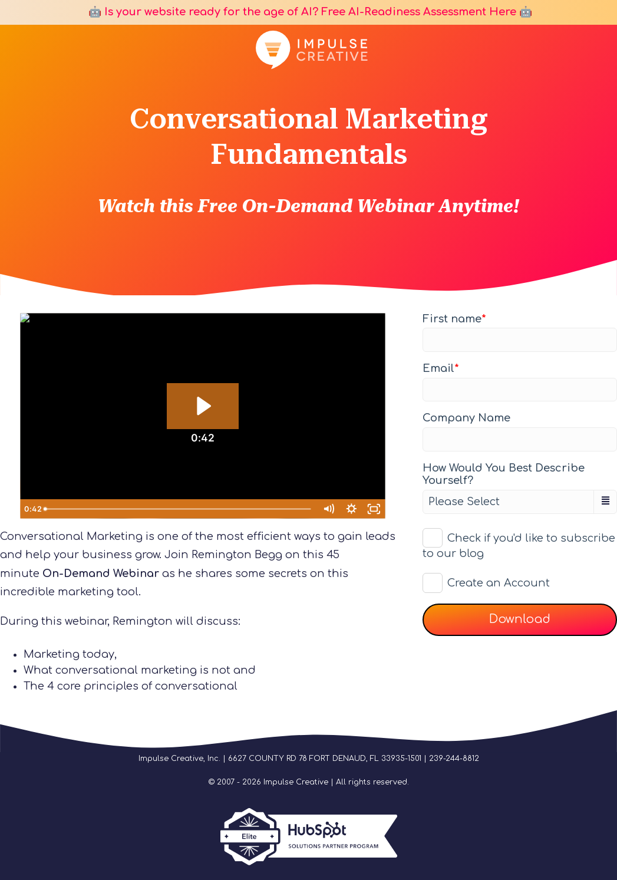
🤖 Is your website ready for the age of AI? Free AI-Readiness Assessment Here (300, 12)
